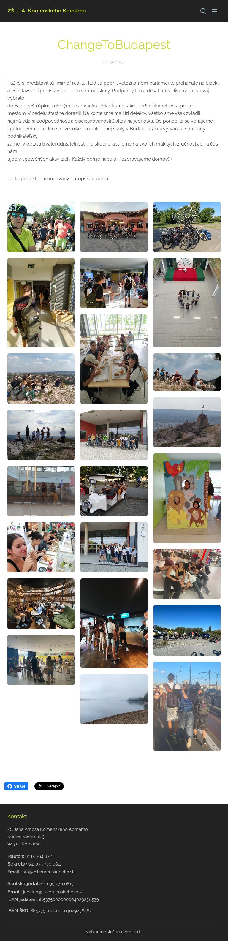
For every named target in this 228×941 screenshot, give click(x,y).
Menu (214, 11)
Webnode (132, 931)
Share (16, 786)
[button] (203, 11)
